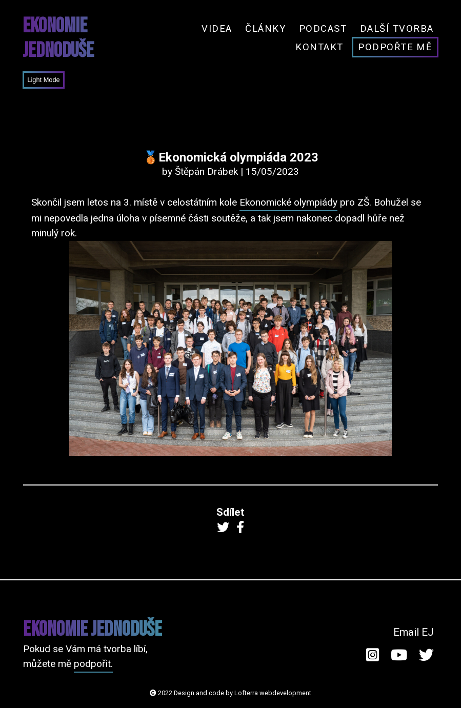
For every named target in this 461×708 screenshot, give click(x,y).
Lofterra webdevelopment (272, 693)
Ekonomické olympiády (288, 202)
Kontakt (319, 47)
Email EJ (413, 632)
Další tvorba (397, 28)
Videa (217, 28)
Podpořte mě (395, 47)
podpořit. (93, 664)
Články (265, 28)
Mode (51, 80)
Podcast (323, 28)
